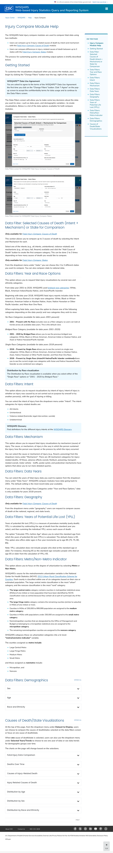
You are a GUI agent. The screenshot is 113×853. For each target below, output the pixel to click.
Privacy (54, 836)
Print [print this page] (78, 820)
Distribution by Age (16, 791)
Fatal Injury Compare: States (34, 52)
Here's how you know (100, 2)
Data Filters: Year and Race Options (96, 72)
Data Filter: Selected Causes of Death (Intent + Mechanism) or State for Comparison (96, 59)
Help (30, 18)
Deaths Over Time (15, 764)
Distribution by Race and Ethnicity (23, 810)
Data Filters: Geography (95, 95)
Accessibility (39, 836)
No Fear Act (66, 836)
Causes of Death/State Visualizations (96, 126)
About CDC (9, 829)
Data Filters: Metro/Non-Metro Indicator (96, 113)
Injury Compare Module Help (96, 44)
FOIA (71, 836)
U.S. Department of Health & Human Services (19, 836)
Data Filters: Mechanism (95, 84)
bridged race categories (58, 287)
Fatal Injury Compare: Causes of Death (33, 45)
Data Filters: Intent (95, 78)
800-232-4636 (35, 829)
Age (9, 697)
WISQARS (21, 18)
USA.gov (8, 839)
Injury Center (10, 18)
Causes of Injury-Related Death (22, 773)
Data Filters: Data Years (95, 90)
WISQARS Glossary (63, 429)
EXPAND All (77, 680)
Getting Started (96, 48)
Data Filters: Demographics (96, 119)
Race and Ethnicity (16, 707)
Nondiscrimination (79, 836)
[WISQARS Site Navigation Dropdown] (107, 9)
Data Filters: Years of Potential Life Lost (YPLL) (95, 104)
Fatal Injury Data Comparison (21, 755)
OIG (87, 836)
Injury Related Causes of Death (22, 782)
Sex (8, 688)
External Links (47, 836)
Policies (59, 836)
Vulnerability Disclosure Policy (98, 836)
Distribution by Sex (15, 801)
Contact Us (21, 829)
